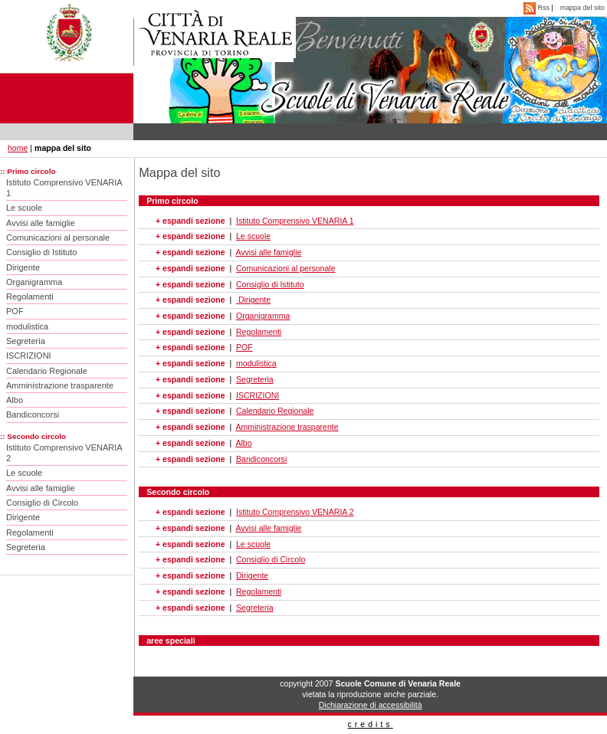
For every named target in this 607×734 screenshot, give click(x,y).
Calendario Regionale (46, 370)
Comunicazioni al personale (58, 237)
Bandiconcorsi (32, 414)
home (18, 147)
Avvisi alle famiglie (40, 223)
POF (15, 311)
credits (370, 724)
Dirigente (23, 267)
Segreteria (25, 341)
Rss (537, 7)
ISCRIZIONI (28, 355)
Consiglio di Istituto (41, 252)
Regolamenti (30, 296)
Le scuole (24, 207)
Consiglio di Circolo (42, 502)
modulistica (27, 326)
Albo (14, 400)
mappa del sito (582, 7)
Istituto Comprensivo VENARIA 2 (64, 453)
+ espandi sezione (190, 220)
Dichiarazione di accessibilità (370, 704)
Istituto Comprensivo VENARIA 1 (64, 188)
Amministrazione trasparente (59, 385)
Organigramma (34, 282)
